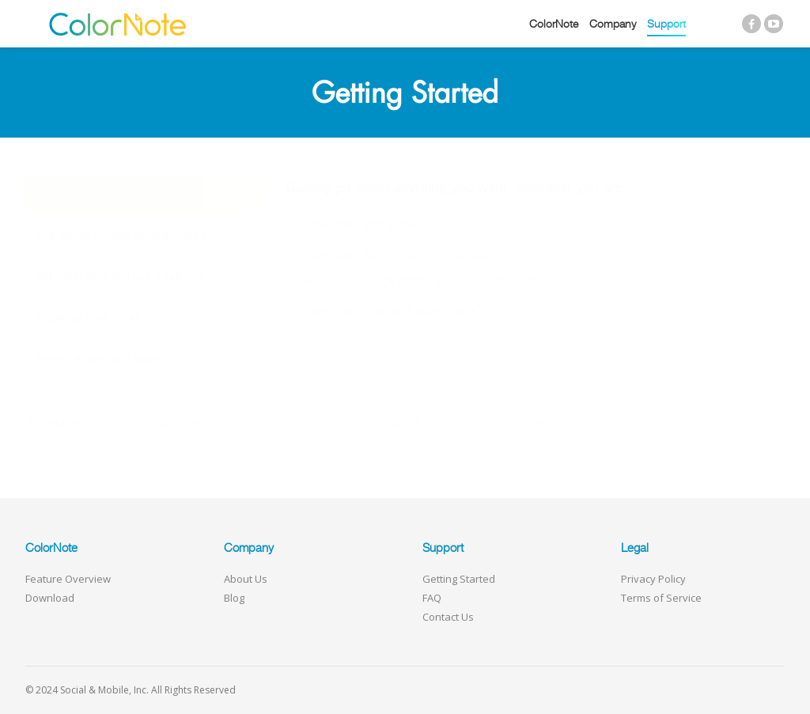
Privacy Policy (653, 579)
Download (49, 598)
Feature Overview (68, 579)
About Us (245, 579)
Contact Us (448, 617)
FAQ (431, 598)
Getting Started (458, 579)
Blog (234, 598)
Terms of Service (661, 598)
